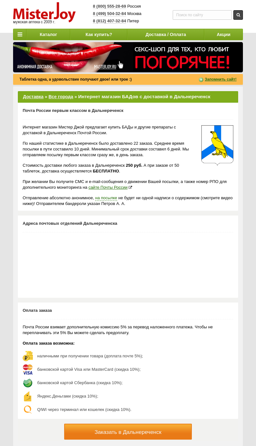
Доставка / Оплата (166, 34)
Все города (61, 96)
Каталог (48, 34)
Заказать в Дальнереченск (127, 432)
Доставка (33, 96)
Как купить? (99, 34)
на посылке (106, 197)
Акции (223, 34)
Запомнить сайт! (221, 79)
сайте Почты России (107, 187)
